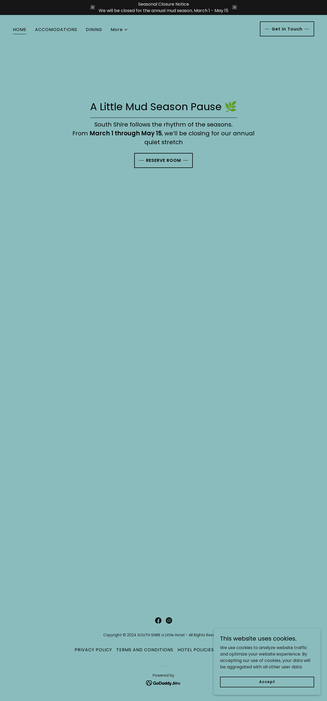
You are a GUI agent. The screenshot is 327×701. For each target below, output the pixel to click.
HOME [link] (19, 29)
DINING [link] (94, 29)
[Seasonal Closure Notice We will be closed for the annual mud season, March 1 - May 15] (163, 7)
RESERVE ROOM (163, 160)
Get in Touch (287, 29)
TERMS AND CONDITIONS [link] (144, 650)
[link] (158, 620)
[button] (119, 29)
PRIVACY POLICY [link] (93, 650)
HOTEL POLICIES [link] (196, 650)
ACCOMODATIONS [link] (56, 29)
